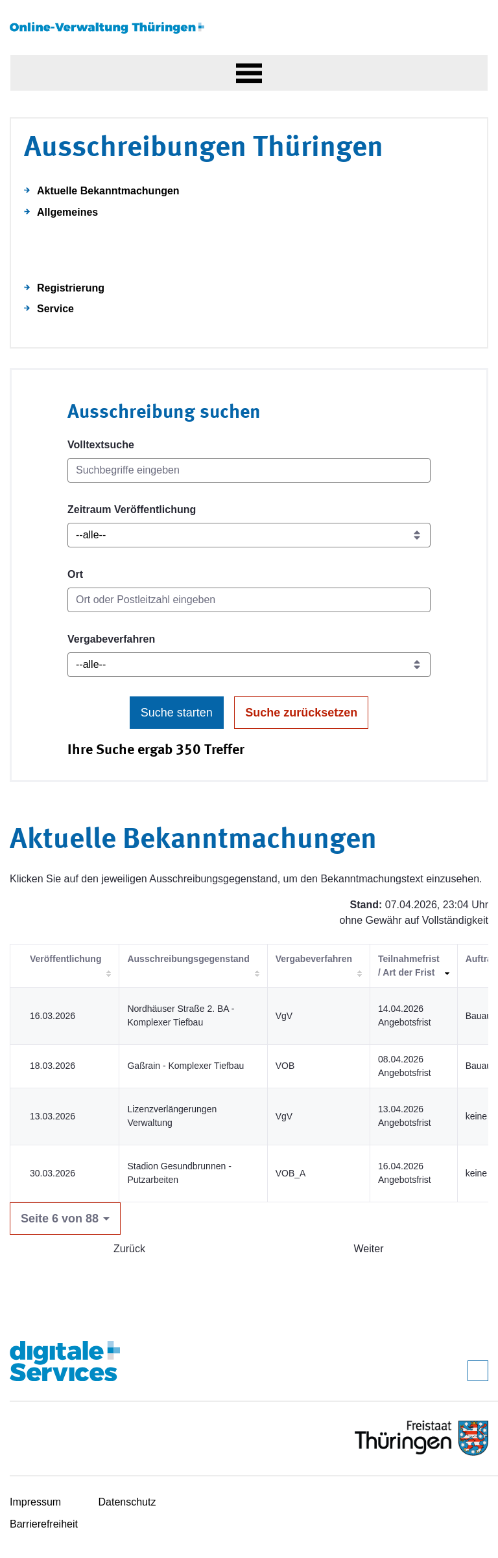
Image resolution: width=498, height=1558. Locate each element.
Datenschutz (127, 1501)
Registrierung (70, 287)
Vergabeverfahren (111, 639)
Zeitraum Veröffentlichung (131, 509)
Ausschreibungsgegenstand (188, 959)
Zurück (129, 1248)
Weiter (369, 1248)
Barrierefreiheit (44, 1523)
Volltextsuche (100, 444)
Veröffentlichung (65, 959)
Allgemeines (67, 212)
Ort (75, 574)
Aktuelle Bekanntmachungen (108, 190)
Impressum (35, 1501)
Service (55, 308)
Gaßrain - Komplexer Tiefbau (185, 1065)
